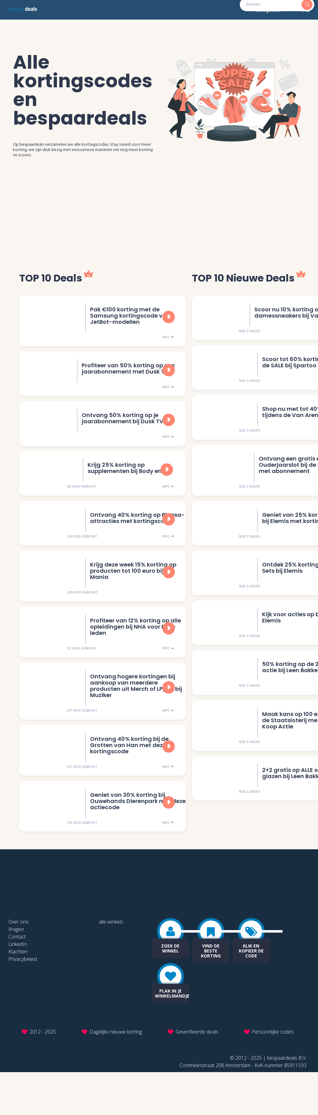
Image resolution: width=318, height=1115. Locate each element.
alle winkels (111, 964)
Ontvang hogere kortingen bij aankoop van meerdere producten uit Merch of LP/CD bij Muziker (135, 718)
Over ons (18, 964)
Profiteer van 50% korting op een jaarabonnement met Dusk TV (127, 376)
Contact (17, 979)
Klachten (18, 994)
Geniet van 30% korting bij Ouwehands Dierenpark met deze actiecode (137, 842)
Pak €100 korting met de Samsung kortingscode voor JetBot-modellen (130, 318)
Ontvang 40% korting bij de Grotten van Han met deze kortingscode (128, 782)
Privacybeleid (22, 1001)
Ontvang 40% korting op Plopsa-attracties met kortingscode (136, 538)
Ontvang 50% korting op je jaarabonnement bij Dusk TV (121, 430)
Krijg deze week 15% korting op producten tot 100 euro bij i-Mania (132, 595)
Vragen (16, 972)
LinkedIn (17, 987)
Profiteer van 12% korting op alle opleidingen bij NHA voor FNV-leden (134, 655)
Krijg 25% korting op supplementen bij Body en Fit (128, 484)
